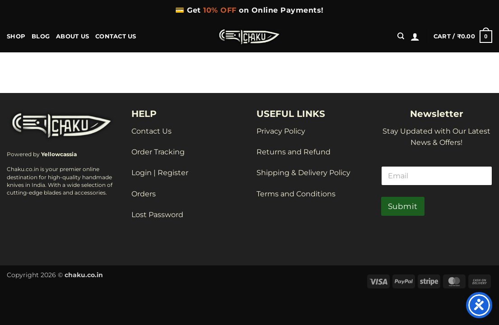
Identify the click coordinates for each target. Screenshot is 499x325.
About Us (72, 36)
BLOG (41, 36)
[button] (415, 36)
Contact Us (115, 36)
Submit (403, 206)
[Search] (400, 36)
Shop (16, 36)
